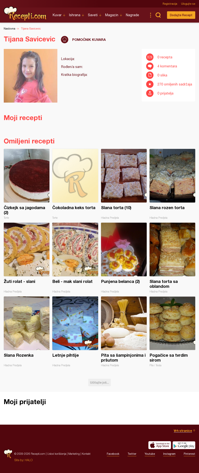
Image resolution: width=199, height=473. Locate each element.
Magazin (111, 15)
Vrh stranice (183, 430)
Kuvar (57, 15)
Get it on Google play (184, 445)
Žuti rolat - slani (26, 258)
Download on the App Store (159, 445)
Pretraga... (158, 15)
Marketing (74, 453)
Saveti (93, 15)
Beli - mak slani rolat (75, 258)
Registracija (170, 3)
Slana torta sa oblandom (172, 258)
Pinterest (189, 453)
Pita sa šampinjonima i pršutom (124, 331)
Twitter (132, 453)
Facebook (113, 453)
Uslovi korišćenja (56, 453)
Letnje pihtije (75, 331)
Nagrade (132, 15)
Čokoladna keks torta (75, 184)
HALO (29, 460)
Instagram (169, 453)
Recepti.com (25, 13)
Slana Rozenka (26, 331)
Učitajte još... (99, 382)
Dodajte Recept (181, 15)
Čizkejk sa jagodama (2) (26, 184)
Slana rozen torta (172, 184)
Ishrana (74, 15)
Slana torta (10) (124, 184)
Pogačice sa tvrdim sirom (172, 331)
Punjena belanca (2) (124, 258)
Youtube (150, 453)
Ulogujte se (188, 3)
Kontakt (86, 453)
